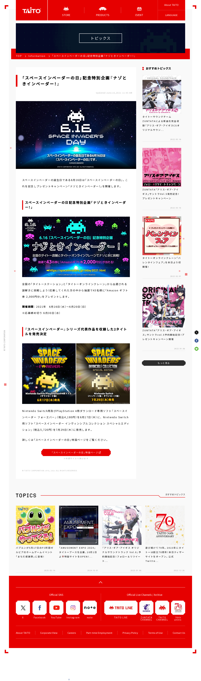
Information (37, 56)
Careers (72, 633)
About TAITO (171, 5)
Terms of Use (155, 633)
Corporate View (48, 633)
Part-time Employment (99, 633)
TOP (19, 56)
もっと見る (164, 363)
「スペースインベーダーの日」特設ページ (76, 452)
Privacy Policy (130, 633)
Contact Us (179, 633)
